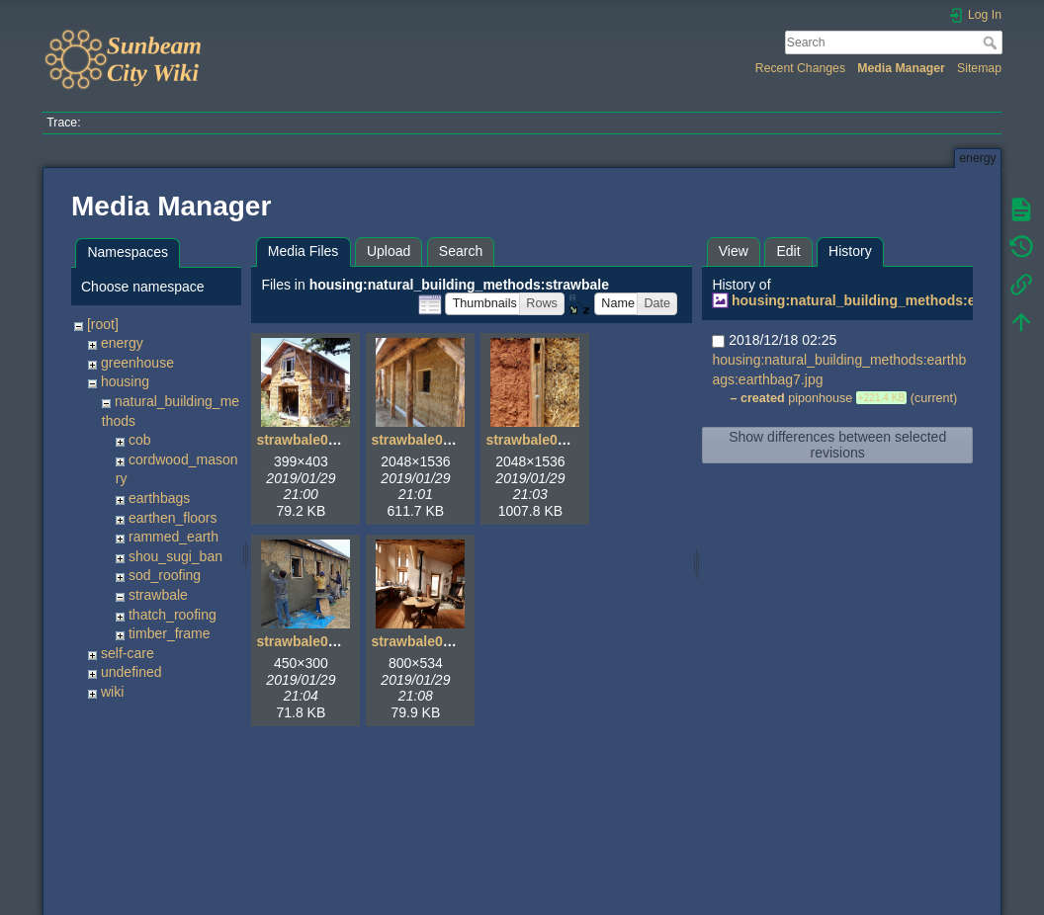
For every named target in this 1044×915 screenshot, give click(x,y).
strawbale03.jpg (537, 440)
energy (122, 343)
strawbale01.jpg (308, 440)
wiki (112, 692)
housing (125, 381)
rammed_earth (173, 536)
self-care (127, 653)
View (733, 251)
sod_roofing (165, 575)
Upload (388, 251)
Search (992, 42)
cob (140, 440)
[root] (103, 324)
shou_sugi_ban (175, 556)
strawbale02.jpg (423, 440)
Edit (788, 251)
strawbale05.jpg (423, 641)
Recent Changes (800, 68)
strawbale (158, 595)
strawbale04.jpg (308, 641)
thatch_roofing (173, 615)
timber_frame (169, 633)
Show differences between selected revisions (837, 444)
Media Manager (901, 68)
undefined (131, 672)
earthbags (159, 498)
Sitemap (979, 68)
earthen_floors (173, 518)
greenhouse (137, 363)
